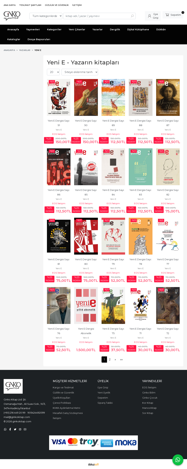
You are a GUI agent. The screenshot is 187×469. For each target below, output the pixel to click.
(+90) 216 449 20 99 (14, 412)
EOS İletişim (58, 134)
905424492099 (36, 412)
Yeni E (59, 129)
